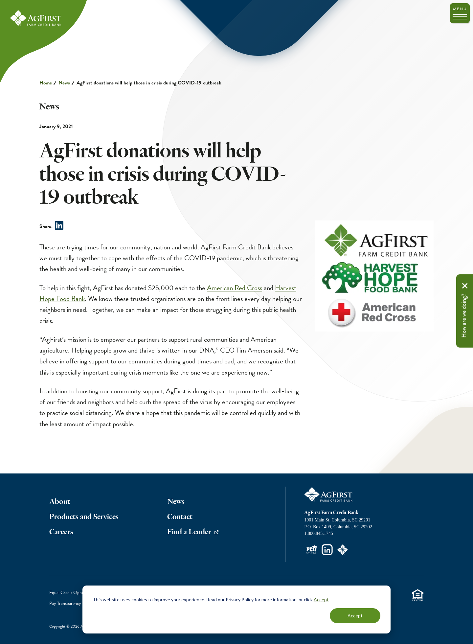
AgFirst (36, 18)
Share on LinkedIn (59, 225)
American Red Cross (234, 288)
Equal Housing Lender (417, 595)
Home (45, 83)
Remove (465, 286)
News (64, 83)
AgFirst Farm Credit (328, 494)
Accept (321, 599)
